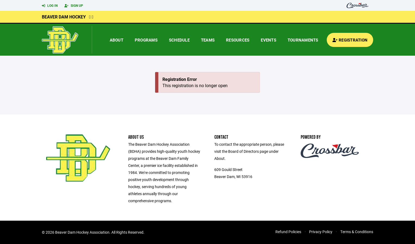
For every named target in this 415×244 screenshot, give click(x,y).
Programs (146, 40)
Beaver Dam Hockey (64, 17)
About (116, 40)
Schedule (179, 40)
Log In (50, 5)
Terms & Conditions (356, 231)
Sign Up (73, 5)
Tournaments (303, 40)
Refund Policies (288, 231)
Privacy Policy (320, 231)
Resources (237, 40)
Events (268, 40)
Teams (208, 40)
